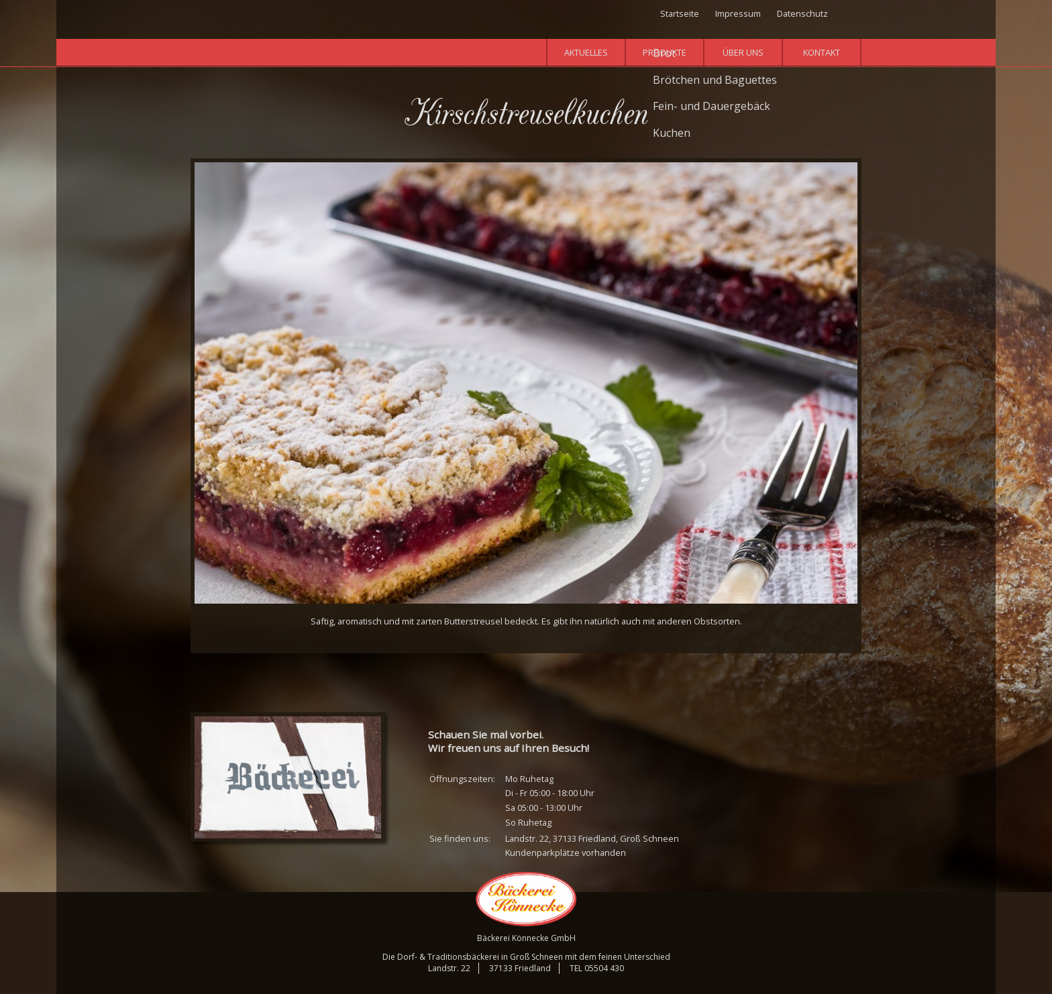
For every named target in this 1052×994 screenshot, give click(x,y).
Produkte (664, 52)
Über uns (743, 52)
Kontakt (821, 52)
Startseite (679, 13)
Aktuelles (586, 52)
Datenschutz (802, 13)
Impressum (738, 13)
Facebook (852, 15)
